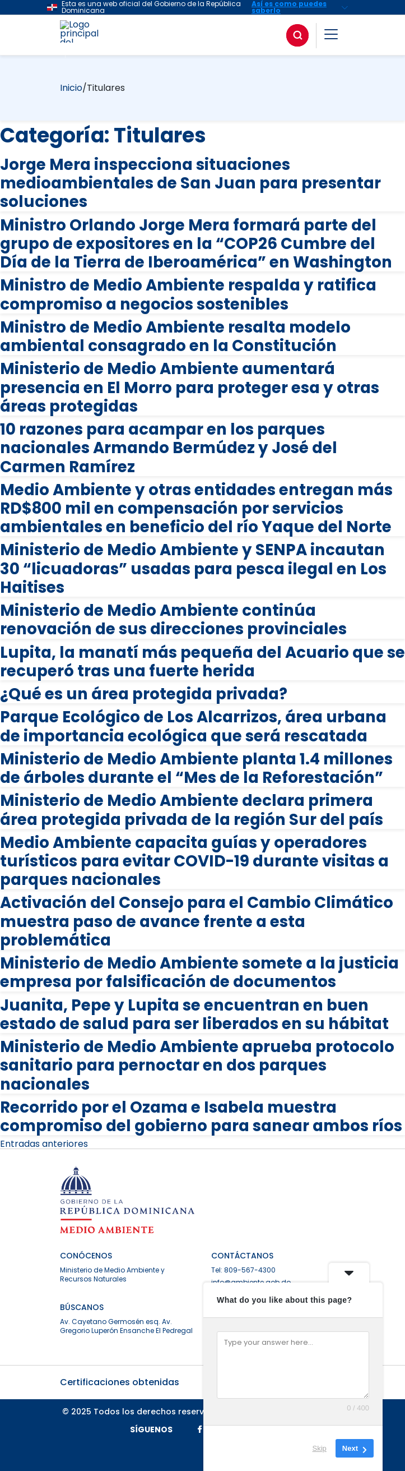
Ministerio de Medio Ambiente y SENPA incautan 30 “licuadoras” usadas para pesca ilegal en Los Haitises (193, 568)
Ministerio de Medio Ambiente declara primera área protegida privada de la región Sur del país (191, 810)
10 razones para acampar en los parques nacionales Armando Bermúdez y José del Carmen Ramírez (168, 447)
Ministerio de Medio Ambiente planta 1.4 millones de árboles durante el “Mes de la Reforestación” (196, 768)
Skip (320, 1448)
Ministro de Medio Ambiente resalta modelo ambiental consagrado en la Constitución (175, 336)
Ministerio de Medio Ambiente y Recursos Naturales (112, 1274)
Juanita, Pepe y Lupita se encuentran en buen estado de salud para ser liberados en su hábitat (194, 1014)
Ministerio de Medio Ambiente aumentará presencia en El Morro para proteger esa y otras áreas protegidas (189, 387)
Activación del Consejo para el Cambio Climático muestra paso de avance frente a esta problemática (196, 921)
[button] (331, 36)
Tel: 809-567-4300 (243, 1270)
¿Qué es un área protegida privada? (143, 694)
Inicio (71, 87)
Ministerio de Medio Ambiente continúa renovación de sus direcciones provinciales (173, 620)
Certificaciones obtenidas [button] (203, 1382)
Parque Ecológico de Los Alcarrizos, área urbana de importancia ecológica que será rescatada (193, 726)
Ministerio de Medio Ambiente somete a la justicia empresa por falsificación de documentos (199, 972)
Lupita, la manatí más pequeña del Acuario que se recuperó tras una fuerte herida (202, 662)
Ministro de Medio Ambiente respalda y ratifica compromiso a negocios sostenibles (188, 294)
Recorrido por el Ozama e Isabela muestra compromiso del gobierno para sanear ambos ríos (201, 1116)
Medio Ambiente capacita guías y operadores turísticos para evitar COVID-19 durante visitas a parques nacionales (194, 861)
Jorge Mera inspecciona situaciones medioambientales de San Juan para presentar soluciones (190, 183)
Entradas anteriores (44, 1143)
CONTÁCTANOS (242, 1255)
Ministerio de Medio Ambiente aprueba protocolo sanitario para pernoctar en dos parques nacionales (197, 1065)
